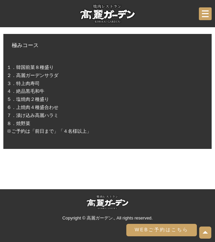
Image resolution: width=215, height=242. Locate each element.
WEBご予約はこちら (161, 229)
